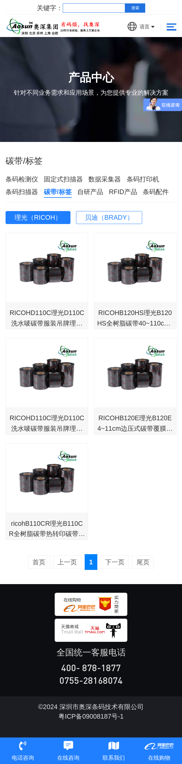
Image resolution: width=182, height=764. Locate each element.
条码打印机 (143, 179)
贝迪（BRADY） (109, 217)
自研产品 (90, 191)
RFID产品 (123, 191)
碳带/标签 (58, 191)
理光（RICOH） (38, 217)
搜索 (135, 8)
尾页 (143, 562)
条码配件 (156, 191)
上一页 (67, 562)
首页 (38, 562)
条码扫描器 (22, 191)
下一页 (115, 562)
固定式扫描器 (63, 179)
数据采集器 (104, 179)
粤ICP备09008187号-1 (91, 716)
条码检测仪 (22, 179)
